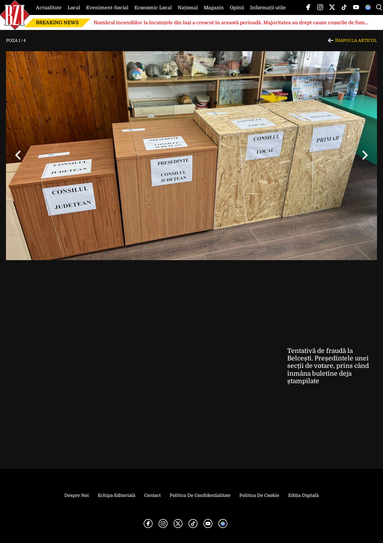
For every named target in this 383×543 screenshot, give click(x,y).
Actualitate (49, 7)
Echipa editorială (116, 495)
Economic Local (153, 7)
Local (74, 7)
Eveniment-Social (107, 7)
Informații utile (268, 7)
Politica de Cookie (259, 495)
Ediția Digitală (303, 495)
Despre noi (76, 495)
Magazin (214, 7)
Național (188, 7)
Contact (152, 495)
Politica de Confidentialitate (200, 495)
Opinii (237, 7)
